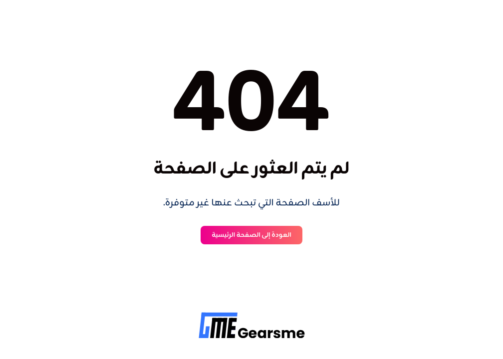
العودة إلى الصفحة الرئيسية (251, 235)
